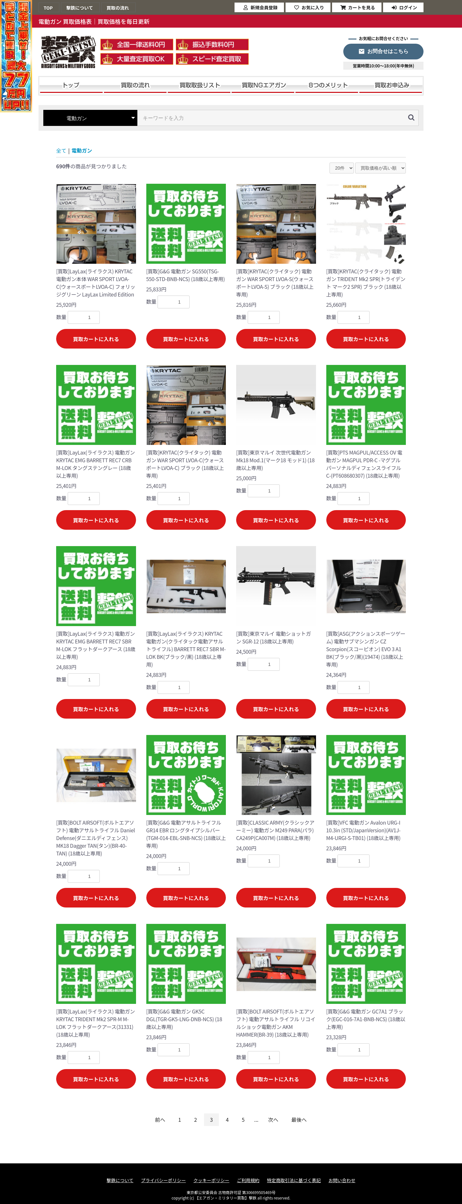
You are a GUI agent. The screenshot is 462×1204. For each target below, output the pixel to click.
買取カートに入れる (96, 339)
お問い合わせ (342, 1180)
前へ (160, 1119)
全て (61, 150)
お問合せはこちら (387, 51)
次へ (273, 1119)
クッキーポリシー (211, 1180)
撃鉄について (120, 1180)
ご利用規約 (248, 1180)
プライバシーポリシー (163, 1180)
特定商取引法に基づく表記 (294, 1180)
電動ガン (82, 150)
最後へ (299, 1119)
